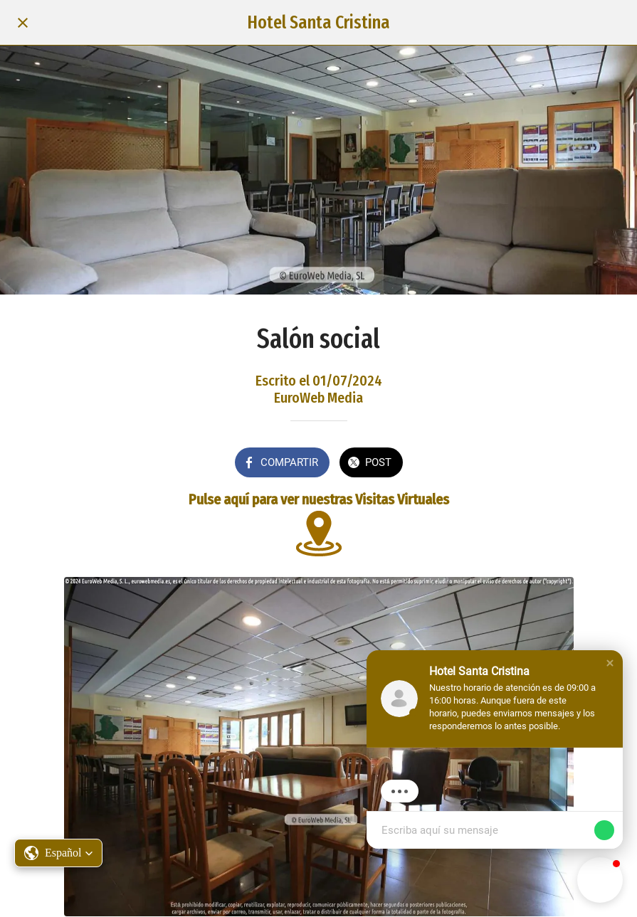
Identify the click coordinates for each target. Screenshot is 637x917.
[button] (58, 853)
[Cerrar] (22, 22)
